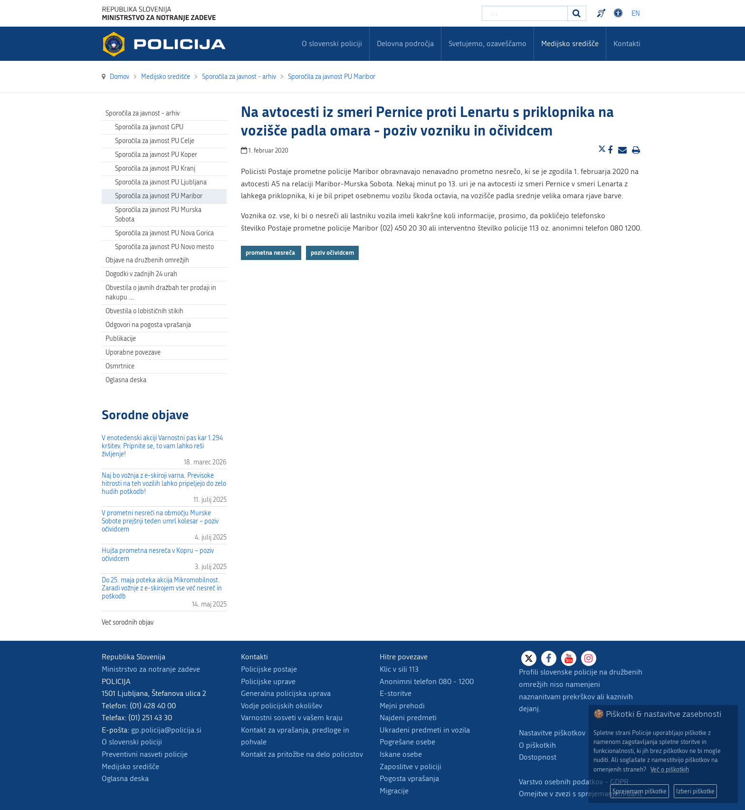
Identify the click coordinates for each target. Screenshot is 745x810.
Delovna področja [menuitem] (405, 43)
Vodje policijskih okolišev (281, 705)
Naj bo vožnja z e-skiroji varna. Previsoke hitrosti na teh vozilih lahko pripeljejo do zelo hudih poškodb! (164, 484)
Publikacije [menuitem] (120, 339)
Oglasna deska (125, 380)
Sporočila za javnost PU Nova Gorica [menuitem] (164, 233)
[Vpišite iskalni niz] (525, 13)
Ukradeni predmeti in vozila (425, 729)
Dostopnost (537, 757)
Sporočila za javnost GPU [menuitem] (149, 127)
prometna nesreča (271, 252)
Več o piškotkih (669, 769)
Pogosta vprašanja (409, 778)
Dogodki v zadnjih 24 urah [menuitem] (141, 274)
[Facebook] (548, 658)
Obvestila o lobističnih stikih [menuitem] (144, 311)
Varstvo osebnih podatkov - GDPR (574, 781)
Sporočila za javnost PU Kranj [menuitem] (155, 168)
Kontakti (626, 43)
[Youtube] (568, 658)
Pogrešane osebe (407, 741)
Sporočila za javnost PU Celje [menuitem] (154, 141)
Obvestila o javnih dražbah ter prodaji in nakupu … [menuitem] (160, 292)
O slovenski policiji (132, 741)
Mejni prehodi (402, 705)
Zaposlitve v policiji (410, 766)
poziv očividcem (332, 252)
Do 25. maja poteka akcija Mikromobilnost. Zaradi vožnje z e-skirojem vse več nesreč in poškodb (162, 588)
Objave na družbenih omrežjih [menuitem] (147, 260)
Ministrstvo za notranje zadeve (151, 669)
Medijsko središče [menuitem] (570, 43)
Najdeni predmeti (408, 717)
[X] (528, 658)
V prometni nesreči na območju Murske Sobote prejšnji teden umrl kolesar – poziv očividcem (160, 521)
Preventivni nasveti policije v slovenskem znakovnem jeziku (602, 13)
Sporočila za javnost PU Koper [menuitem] (156, 155)
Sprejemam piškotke (639, 791)
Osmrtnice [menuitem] (119, 366)
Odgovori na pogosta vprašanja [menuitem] (148, 325)
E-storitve (395, 693)
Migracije (394, 790)
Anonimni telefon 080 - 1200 (427, 681)
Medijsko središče (130, 766)
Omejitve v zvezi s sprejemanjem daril (580, 793)
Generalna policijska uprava (286, 693)
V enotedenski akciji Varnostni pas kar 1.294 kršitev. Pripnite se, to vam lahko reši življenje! (162, 446)
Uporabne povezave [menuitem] (133, 352)
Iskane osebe (401, 754)
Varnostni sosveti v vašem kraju (292, 717)
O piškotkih (537, 745)
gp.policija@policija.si (166, 729)
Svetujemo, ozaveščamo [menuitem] (487, 43)
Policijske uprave (268, 681)
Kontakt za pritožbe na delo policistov (302, 754)
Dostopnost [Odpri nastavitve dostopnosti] (619, 13)
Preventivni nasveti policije (145, 754)
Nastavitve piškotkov (552, 732)
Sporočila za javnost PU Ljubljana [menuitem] (161, 182)
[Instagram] (588, 658)
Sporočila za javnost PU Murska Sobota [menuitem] (158, 214)
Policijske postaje (269, 669)
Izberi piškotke (695, 791)
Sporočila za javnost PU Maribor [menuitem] (158, 196)
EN (635, 14)
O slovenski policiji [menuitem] (332, 43)
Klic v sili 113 (399, 669)
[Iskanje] (576, 13)
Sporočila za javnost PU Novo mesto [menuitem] (164, 247)
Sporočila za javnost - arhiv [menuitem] (142, 113)
